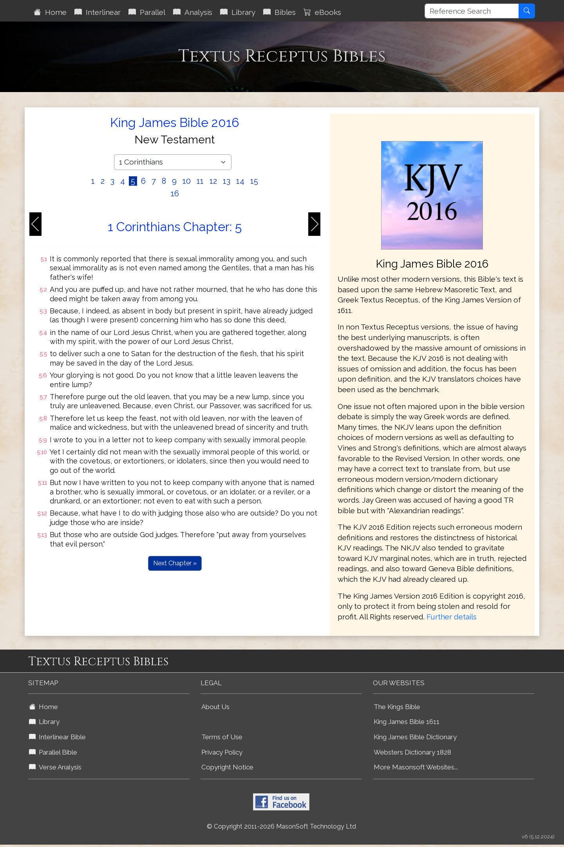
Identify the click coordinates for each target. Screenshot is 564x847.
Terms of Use (221, 737)
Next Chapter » (175, 563)
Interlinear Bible (57, 737)
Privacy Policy (221, 752)
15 (254, 181)
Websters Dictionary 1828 (412, 752)
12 (213, 181)
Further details (452, 616)
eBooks (322, 12)
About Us (215, 707)
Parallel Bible (53, 752)
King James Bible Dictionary (415, 737)
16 (175, 193)
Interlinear (97, 12)
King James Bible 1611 (406, 722)
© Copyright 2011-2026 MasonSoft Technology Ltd (281, 826)
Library (237, 12)
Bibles (279, 12)
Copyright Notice (227, 767)
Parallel (146, 12)
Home (50, 12)
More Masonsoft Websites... (416, 767)
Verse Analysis (55, 767)
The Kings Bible (397, 707)
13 (226, 181)
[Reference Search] (472, 11)
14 (240, 181)
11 (200, 181)
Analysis (192, 12)
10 (187, 181)
